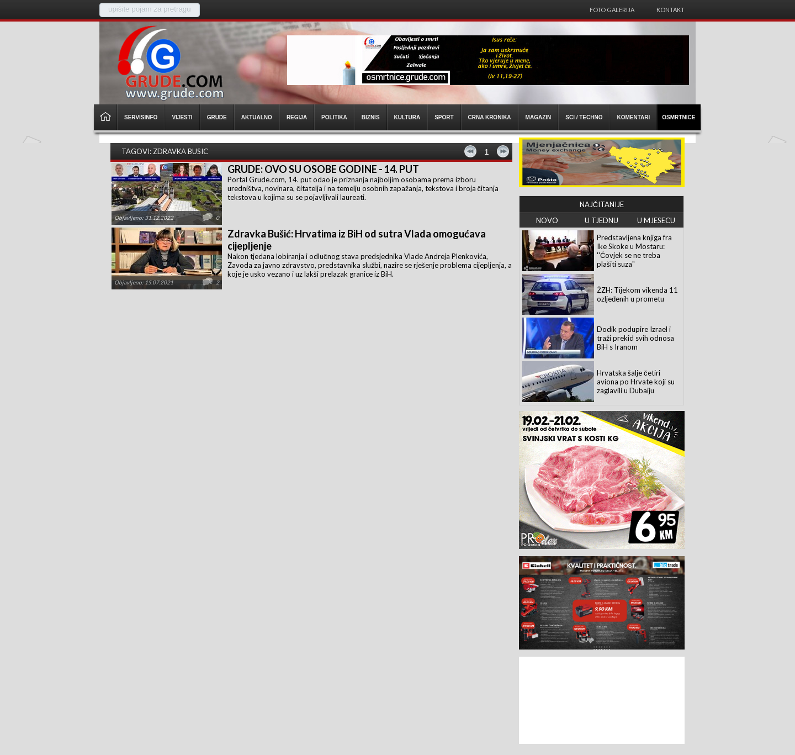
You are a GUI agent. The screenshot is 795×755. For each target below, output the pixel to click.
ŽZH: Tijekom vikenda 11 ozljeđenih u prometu (637, 294)
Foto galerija (612, 9)
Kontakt (670, 9)
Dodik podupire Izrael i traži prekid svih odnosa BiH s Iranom (635, 338)
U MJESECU (656, 220)
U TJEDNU (601, 220)
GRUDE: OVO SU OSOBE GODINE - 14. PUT (323, 169)
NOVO (547, 220)
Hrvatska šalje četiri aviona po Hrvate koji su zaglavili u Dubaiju (636, 381)
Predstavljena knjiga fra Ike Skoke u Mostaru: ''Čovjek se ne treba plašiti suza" (634, 250)
